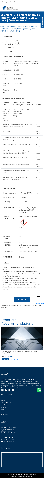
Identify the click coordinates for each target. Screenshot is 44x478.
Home (2, 27)
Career (3, 412)
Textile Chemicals (6, 402)
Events (3, 409)
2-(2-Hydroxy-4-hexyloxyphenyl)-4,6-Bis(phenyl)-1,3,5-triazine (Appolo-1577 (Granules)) (19, 352)
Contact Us (4, 414)
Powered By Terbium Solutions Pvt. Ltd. (22, 476)
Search (25, 2)
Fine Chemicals (11, 27)
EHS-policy (4, 407)
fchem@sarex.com (7, 442)
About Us (4, 405)
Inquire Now (22, 299)
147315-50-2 (10, 356)
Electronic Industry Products (27, 27)
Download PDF (14, 359)
